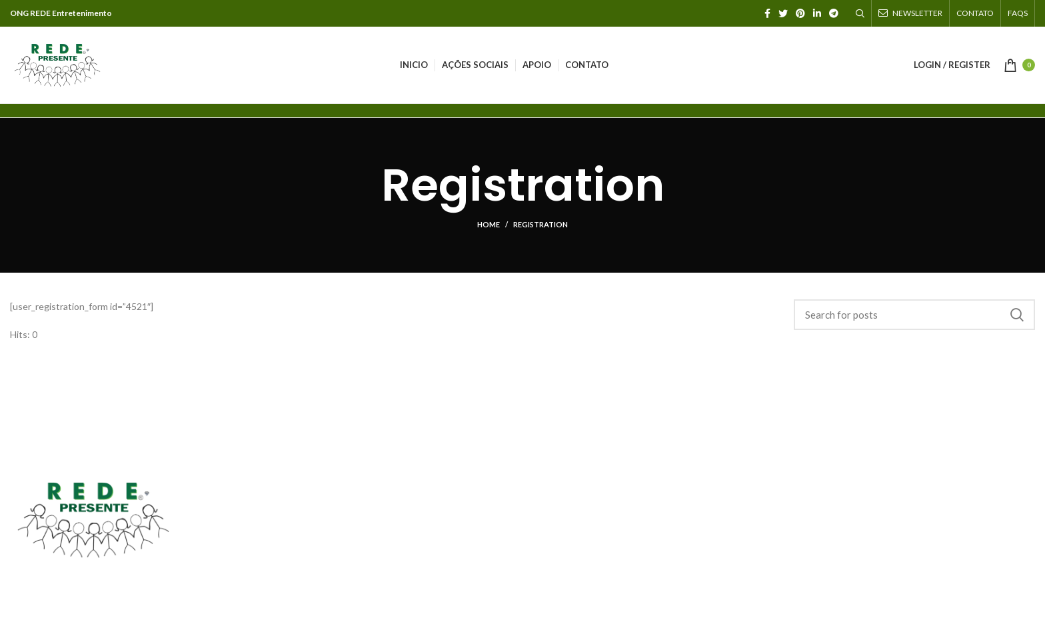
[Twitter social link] (783, 13)
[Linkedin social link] (817, 13)
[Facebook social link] (767, 13)
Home (488, 224)
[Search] (860, 13)
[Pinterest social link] (800, 13)
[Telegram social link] (833, 13)
